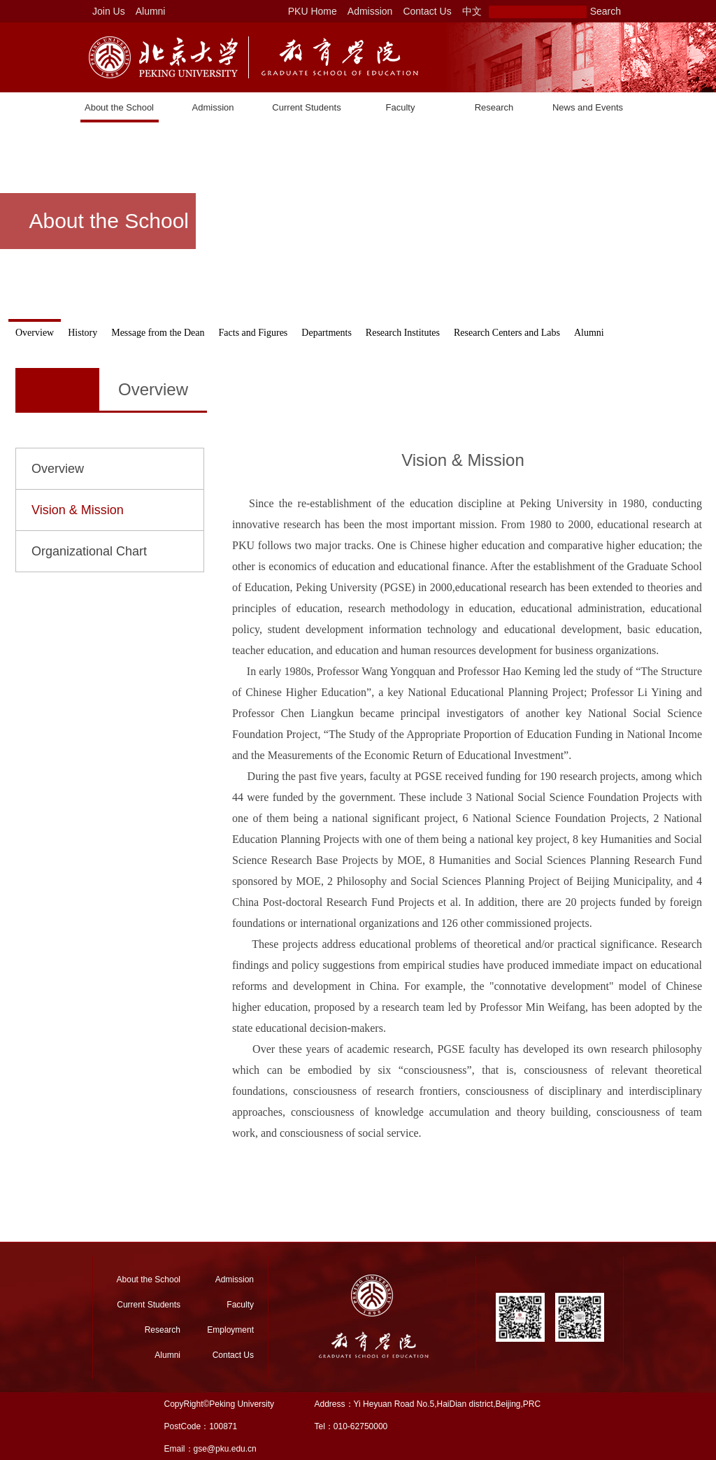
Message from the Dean (157, 332)
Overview (34, 332)
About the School (119, 107)
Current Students (306, 107)
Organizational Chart (89, 551)
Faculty (400, 107)
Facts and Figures (253, 332)
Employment (230, 1330)
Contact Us (427, 11)
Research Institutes (403, 332)
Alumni (151, 11)
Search (605, 11)
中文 (472, 11)
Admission (370, 11)
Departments (326, 332)
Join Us (108, 11)
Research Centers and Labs (507, 332)
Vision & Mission (77, 510)
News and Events (587, 107)
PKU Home (312, 11)
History (82, 332)
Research (494, 107)
